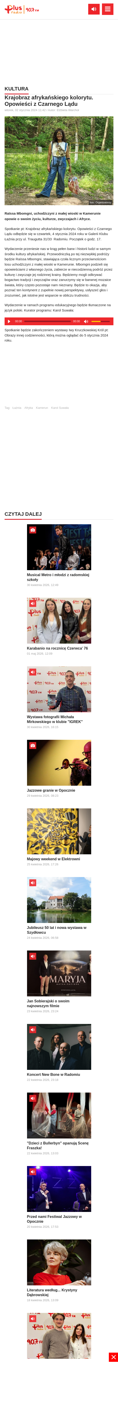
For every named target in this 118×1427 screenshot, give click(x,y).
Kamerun (42, 407)
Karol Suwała (60, 407)
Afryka (29, 407)
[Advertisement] (59, 376)
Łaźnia (17, 407)
